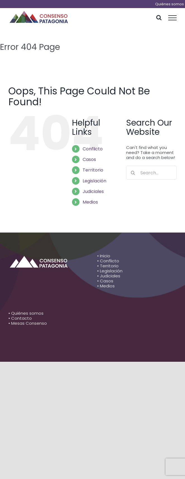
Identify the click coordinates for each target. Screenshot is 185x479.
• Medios (106, 286)
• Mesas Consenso (27, 323)
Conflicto (93, 149)
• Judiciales (108, 276)
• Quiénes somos (26, 313)
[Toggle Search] (159, 17)
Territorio (93, 170)
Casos (89, 159)
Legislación (94, 181)
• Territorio (108, 266)
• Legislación (109, 271)
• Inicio (103, 256)
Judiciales (93, 191)
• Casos (105, 281)
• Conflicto (108, 261)
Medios (90, 202)
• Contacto (20, 318)
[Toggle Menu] (172, 17)
